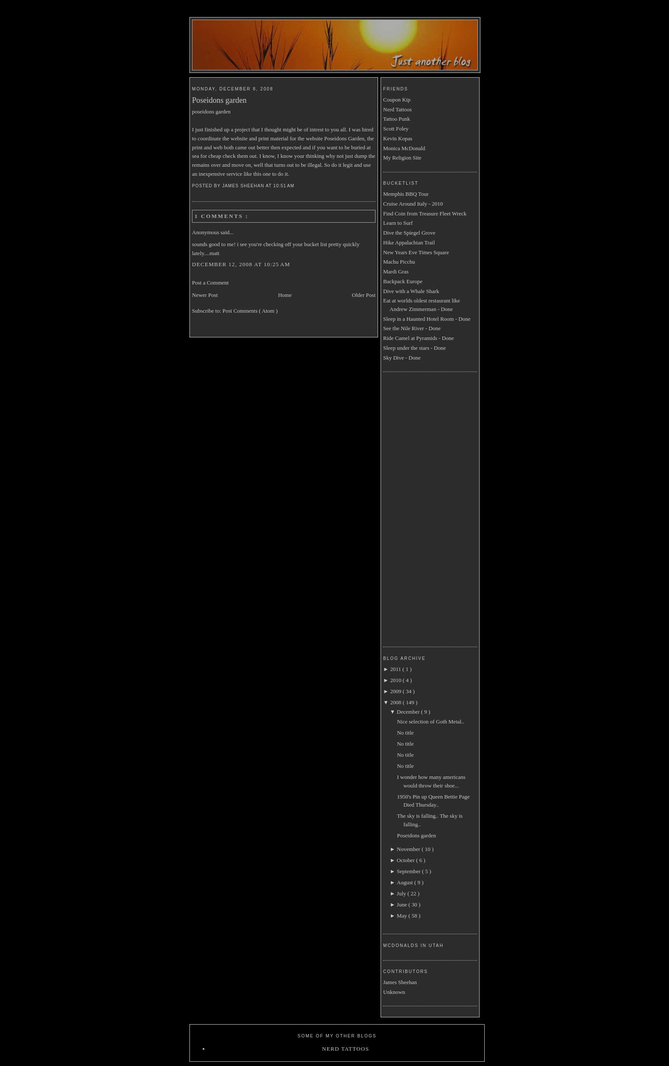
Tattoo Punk (396, 119)
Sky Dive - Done (402, 357)
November (409, 849)
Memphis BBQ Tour (405, 194)
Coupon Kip (396, 99)
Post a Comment (210, 282)
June (402, 904)
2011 (396, 669)
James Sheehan (400, 982)
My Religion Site (402, 157)
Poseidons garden (219, 100)
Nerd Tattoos (397, 109)
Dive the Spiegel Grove (409, 232)
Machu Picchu (399, 262)
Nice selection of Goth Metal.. (430, 721)
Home (285, 295)
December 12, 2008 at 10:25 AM (241, 264)
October (406, 860)
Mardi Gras (396, 271)
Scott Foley (396, 128)
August (405, 882)
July (402, 893)
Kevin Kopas (397, 138)
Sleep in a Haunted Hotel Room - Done (427, 319)
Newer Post (205, 295)
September (409, 871)
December (409, 712)
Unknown (394, 992)
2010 (396, 680)
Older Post (363, 295)
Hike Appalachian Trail (409, 242)
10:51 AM (284, 185)
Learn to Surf (398, 223)
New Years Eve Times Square (416, 252)
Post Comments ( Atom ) (250, 311)
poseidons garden (211, 111)
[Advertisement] (417, 508)
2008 (396, 702)
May (402, 915)
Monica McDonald (404, 148)
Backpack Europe (402, 281)
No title (405, 732)
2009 (396, 691)
